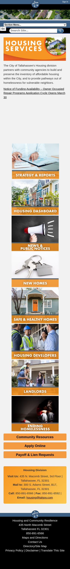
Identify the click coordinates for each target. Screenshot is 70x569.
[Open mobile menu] (64, 6)
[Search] (32, 30)
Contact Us (35, 541)
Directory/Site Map (35, 546)
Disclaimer (32, 550)
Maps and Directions (35, 537)
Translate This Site (53, 550)
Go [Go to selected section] (3, 28)
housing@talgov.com (40, 497)
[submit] (60, 30)
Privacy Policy (14, 550)
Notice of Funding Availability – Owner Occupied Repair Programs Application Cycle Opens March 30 (34, 93)
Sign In (65, 2)
